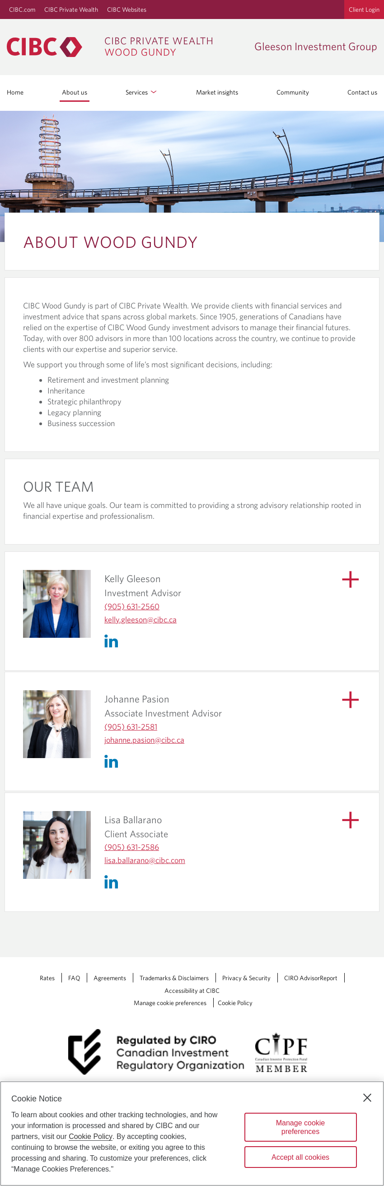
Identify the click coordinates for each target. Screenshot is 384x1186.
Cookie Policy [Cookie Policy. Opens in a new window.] (90, 1136)
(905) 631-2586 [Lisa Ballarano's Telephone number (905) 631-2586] (131, 847)
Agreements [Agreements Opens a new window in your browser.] (110, 978)
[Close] (367, 1097)
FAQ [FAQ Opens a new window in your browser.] (74, 978)
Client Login (364, 9)
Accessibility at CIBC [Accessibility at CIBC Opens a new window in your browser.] (192, 990)
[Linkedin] (113, 640)
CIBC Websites (126, 9)
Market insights (217, 92)
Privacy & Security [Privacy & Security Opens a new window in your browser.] (246, 978)
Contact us (362, 92)
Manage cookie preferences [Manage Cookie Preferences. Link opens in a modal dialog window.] (170, 1002)
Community (292, 92)
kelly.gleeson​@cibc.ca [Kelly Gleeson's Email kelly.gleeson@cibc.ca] (140, 619)
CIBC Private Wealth (71, 9)
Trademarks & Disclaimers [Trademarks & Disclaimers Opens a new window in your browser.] (174, 978)
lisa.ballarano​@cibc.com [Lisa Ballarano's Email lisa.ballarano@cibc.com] (144, 860)
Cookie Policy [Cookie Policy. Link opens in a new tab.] (235, 1002)
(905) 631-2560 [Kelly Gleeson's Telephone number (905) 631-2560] (131, 606)
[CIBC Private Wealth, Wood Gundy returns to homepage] (114, 47)
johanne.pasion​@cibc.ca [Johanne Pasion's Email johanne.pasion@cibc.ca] (144, 740)
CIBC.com (22, 9)
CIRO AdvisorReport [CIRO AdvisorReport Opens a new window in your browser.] (310, 978)
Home (15, 92)
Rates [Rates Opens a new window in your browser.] (47, 978)
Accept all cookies (300, 1157)
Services (142, 92)
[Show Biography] (346, 582)
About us (74, 92)
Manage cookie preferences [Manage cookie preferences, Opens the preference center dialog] (300, 1127)
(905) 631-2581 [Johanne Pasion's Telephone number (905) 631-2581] (130, 726)
